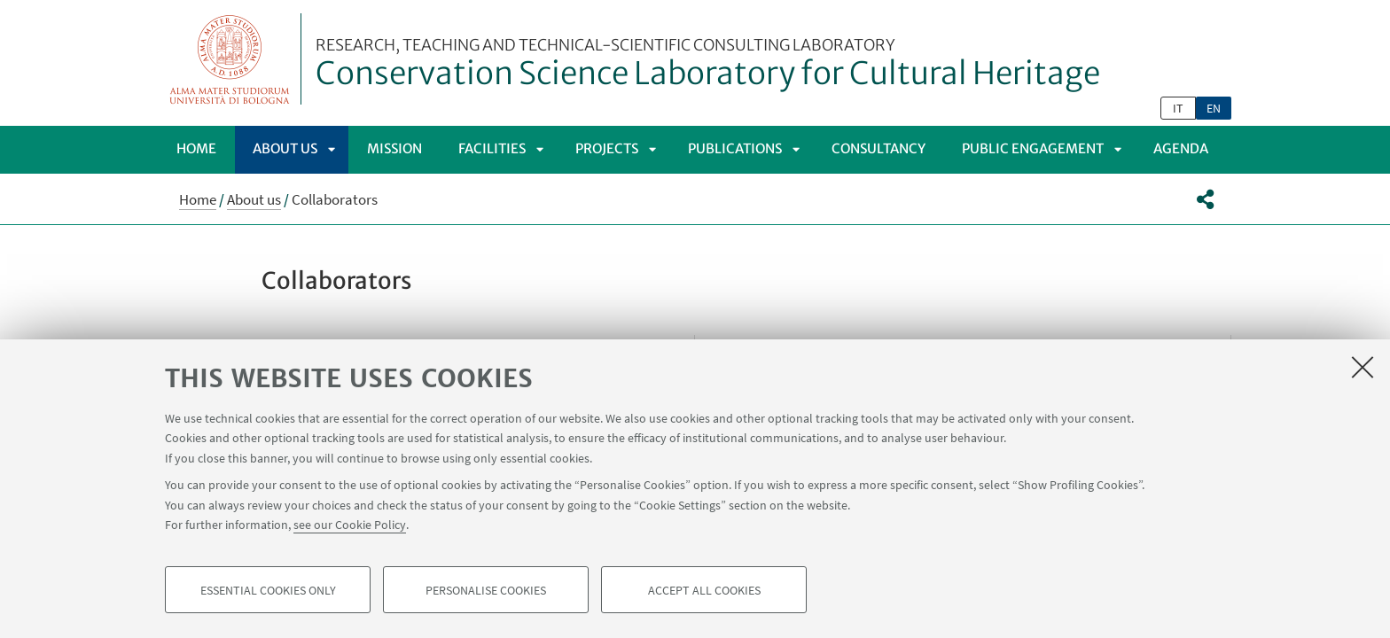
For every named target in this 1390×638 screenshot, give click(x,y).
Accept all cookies (704, 590)
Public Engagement (1033, 148)
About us (285, 148)
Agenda (1180, 148)
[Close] (1362, 367)
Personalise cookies (486, 590)
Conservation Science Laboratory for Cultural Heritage (708, 64)
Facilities (492, 148)
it (1178, 108)
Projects (606, 148)
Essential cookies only (268, 590)
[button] (1205, 199)
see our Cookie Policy (349, 525)
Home (196, 148)
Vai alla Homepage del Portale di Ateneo (230, 59)
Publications (735, 148)
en (1213, 108)
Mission (394, 148)
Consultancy (878, 148)
